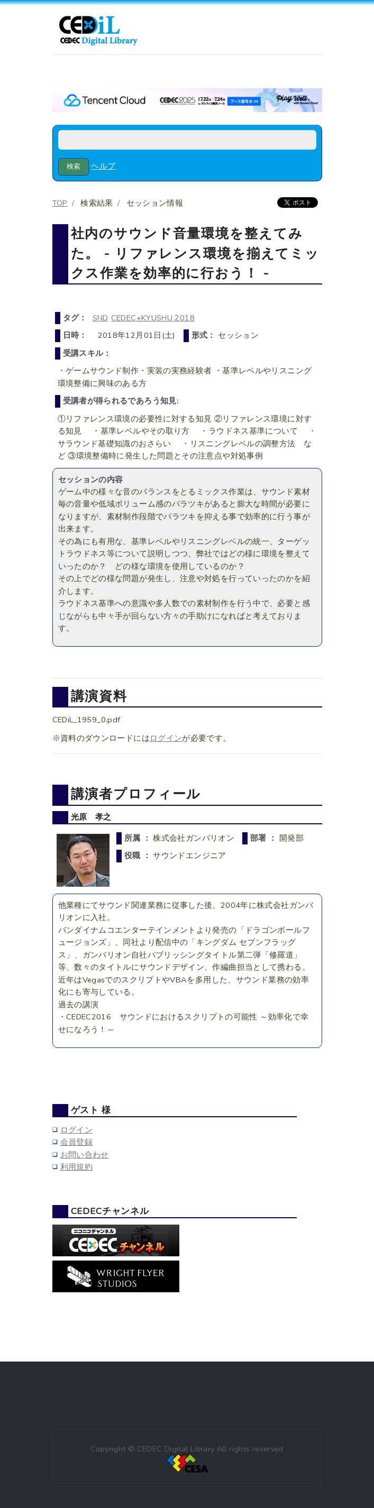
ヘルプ (103, 166)
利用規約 (76, 1167)
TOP (60, 203)
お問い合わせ (84, 1155)
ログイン (166, 738)
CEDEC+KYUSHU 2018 (153, 317)
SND (100, 317)
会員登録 (76, 1142)
